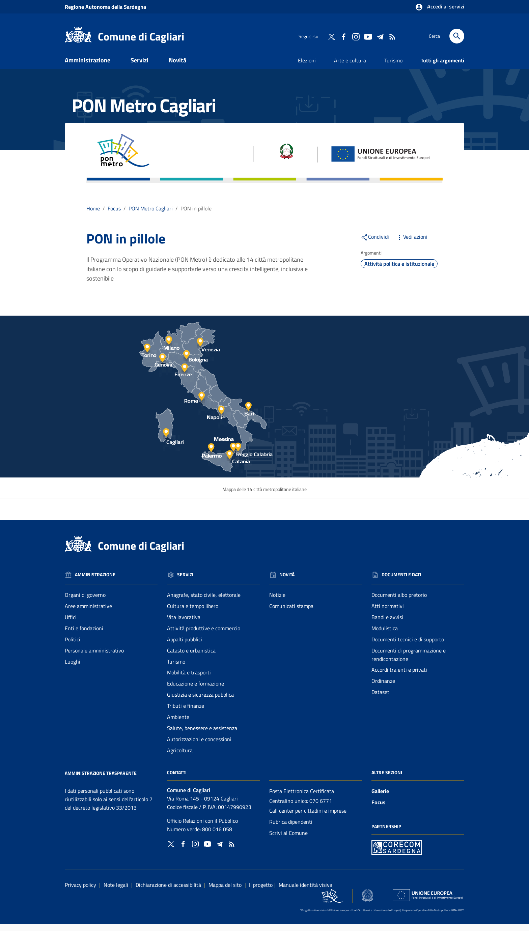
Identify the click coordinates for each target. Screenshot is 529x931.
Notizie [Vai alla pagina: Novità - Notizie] (277, 602)
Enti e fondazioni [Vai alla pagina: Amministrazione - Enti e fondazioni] (84, 635)
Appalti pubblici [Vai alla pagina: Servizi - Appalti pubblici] (184, 646)
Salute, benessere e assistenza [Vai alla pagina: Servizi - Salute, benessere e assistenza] (202, 734)
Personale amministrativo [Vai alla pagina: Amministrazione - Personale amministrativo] (94, 657)
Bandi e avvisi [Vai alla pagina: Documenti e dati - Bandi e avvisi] (387, 624)
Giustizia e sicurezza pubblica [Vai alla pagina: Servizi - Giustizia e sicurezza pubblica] (200, 701)
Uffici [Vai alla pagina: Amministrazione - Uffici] (71, 624)
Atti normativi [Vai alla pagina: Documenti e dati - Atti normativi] (387, 613)
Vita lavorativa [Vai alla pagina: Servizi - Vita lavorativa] (183, 624)
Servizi (139, 66)
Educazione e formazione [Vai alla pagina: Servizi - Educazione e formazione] (195, 690)
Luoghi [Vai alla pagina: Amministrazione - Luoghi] (72, 668)
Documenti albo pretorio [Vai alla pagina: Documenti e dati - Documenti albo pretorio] (399, 602)
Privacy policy (80, 891)
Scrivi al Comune (288, 839)
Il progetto (261, 891)
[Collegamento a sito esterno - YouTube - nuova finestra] (368, 36)
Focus (378, 809)
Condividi (375, 243)
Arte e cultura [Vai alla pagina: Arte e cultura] (350, 67)
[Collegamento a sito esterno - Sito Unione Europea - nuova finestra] (428, 902)
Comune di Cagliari (141, 36)
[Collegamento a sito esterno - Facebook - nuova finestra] (343, 36)
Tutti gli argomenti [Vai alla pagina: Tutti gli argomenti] (442, 67)
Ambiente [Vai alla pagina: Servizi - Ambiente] (178, 723)
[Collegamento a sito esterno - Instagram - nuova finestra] (356, 36)
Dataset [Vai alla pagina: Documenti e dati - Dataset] (380, 699)
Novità (177, 66)
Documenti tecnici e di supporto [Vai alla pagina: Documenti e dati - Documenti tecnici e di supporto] (407, 646)
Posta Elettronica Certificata (301, 798)
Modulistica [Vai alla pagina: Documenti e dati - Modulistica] (384, 635)
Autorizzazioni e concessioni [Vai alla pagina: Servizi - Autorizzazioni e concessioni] (199, 745)
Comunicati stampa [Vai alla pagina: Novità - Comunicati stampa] (291, 613)
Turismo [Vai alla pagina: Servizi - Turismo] (176, 668)
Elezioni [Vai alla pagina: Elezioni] (307, 67)
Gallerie (380, 798)
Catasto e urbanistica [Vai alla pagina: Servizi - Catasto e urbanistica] (191, 657)
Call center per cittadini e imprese (307, 817)
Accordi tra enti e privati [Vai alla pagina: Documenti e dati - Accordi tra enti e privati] (399, 676)
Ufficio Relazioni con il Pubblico (202, 827)
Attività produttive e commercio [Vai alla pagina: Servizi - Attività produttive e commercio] (203, 635)
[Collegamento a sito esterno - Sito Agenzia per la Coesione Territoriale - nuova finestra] (367, 902)
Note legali (116, 891)
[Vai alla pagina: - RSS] (392, 36)
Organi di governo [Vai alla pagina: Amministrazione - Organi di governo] (85, 602)
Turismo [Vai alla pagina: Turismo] (393, 67)
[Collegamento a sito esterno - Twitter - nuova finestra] (331, 36)
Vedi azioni (411, 243)
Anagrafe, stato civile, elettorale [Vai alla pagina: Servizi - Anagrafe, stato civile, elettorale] (204, 602)
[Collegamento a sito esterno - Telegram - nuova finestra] (380, 36)
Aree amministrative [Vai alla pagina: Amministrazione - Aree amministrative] (88, 613)
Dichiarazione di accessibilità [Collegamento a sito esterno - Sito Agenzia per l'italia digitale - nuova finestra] (168, 891)
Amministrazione (87, 66)
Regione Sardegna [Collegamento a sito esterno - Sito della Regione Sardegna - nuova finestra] (105, 7)
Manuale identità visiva (305, 891)
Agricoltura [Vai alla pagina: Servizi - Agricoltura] (180, 757)
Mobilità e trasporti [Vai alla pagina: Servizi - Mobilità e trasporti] (189, 679)
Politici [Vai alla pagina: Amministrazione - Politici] (72, 646)
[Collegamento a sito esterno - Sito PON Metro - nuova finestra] (396, 853)
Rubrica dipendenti (290, 828)
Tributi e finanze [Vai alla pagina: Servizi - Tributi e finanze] (185, 712)
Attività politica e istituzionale (399, 270)
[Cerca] (456, 36)
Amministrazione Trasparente (101, 779)
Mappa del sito (225, 891)
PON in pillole (196, 215)
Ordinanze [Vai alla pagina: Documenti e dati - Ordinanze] (383, 687)
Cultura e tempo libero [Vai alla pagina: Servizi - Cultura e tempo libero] (192, 613)
